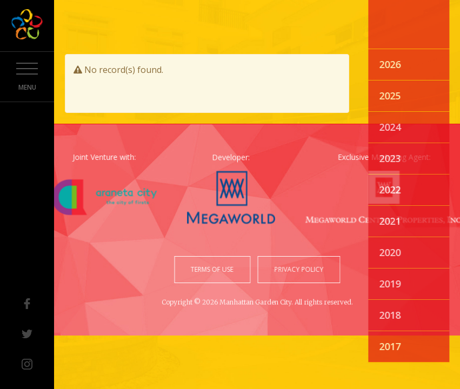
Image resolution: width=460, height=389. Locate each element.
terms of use (213, 269)
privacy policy (297, 269)
